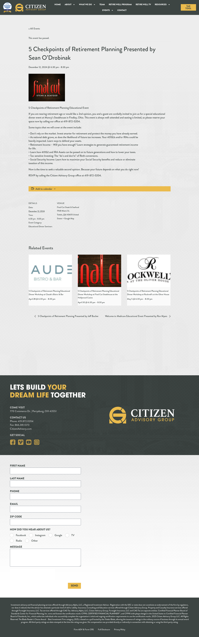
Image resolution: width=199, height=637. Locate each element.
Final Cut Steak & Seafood (68, 207)
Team (102, 4)
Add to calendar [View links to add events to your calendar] (44, 189)
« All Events (34, 28)
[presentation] (50, 271)
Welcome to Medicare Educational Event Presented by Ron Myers (136, 316)
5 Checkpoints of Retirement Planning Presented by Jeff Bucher (67, 316)
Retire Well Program (120, 4)
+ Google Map (68, 218)
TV (3, 535)
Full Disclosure (104, 629)
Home (57, 4)
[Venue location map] (101, 216)
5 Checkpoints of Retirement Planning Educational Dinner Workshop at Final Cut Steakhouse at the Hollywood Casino (98, 294)
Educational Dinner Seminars (40, 226)
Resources (162, 4)
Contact (122, 10)
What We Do (87, 4)
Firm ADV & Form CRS (84, 629)
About (70, 4)
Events (107, 10)
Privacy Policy (119, 629)
